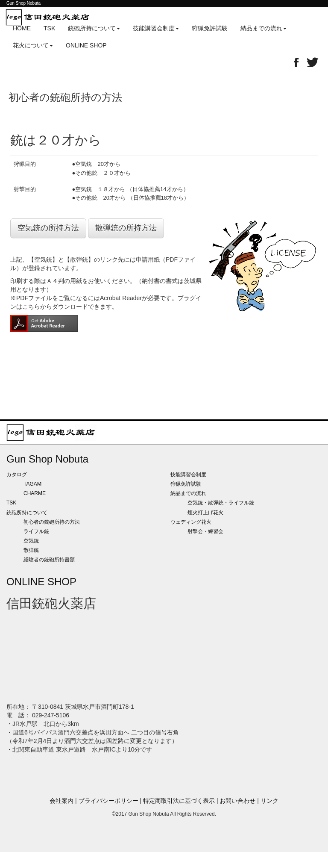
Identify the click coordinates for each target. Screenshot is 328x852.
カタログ (16, 475)
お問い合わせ (237, 800)
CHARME (34, 493)
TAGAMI (33, 484)
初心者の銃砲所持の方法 (51, 522)
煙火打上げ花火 (205, 513)
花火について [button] (33, 45)
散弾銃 (31, 550)
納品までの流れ (188, 493)
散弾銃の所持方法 (126, 228)
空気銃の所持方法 (48, 228)
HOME (22, 28)
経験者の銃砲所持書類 (49, 560)
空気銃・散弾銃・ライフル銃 (220, 503)
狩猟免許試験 (210, 28)
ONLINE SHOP (86, 45)
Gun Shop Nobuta (47, 459)
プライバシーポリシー (108, 800)
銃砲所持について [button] (94, 28)
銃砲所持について (26, 513)
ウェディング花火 (190, 522)
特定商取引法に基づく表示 (179, 800)
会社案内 (61, 800)
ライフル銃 (36, 531)
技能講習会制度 (188, 475)
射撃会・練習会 (205, 531)
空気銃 (31, 541)
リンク (269, 800)
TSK (49, 28)
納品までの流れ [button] (263, 28)
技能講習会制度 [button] (156, 28)
